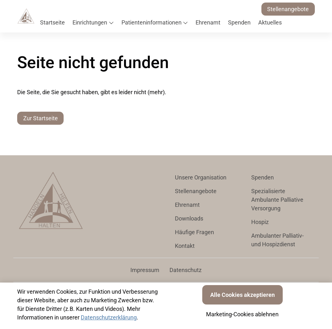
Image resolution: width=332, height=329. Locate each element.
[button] (53, 23)
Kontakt (185, 245)
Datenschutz (185, 270)
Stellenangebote (288, 9)
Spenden (262, 177)
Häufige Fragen (194, 232)
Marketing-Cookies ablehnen (242, 314)
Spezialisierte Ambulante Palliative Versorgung (277, 200)
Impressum (144, 270)
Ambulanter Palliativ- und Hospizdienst (277, 240)
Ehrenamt (187, 204)
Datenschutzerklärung (109, 317)
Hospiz (260, 222)
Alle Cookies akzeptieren (242, 294)
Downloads (189, 218)
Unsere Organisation (200, 177)
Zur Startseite (40, 118)
